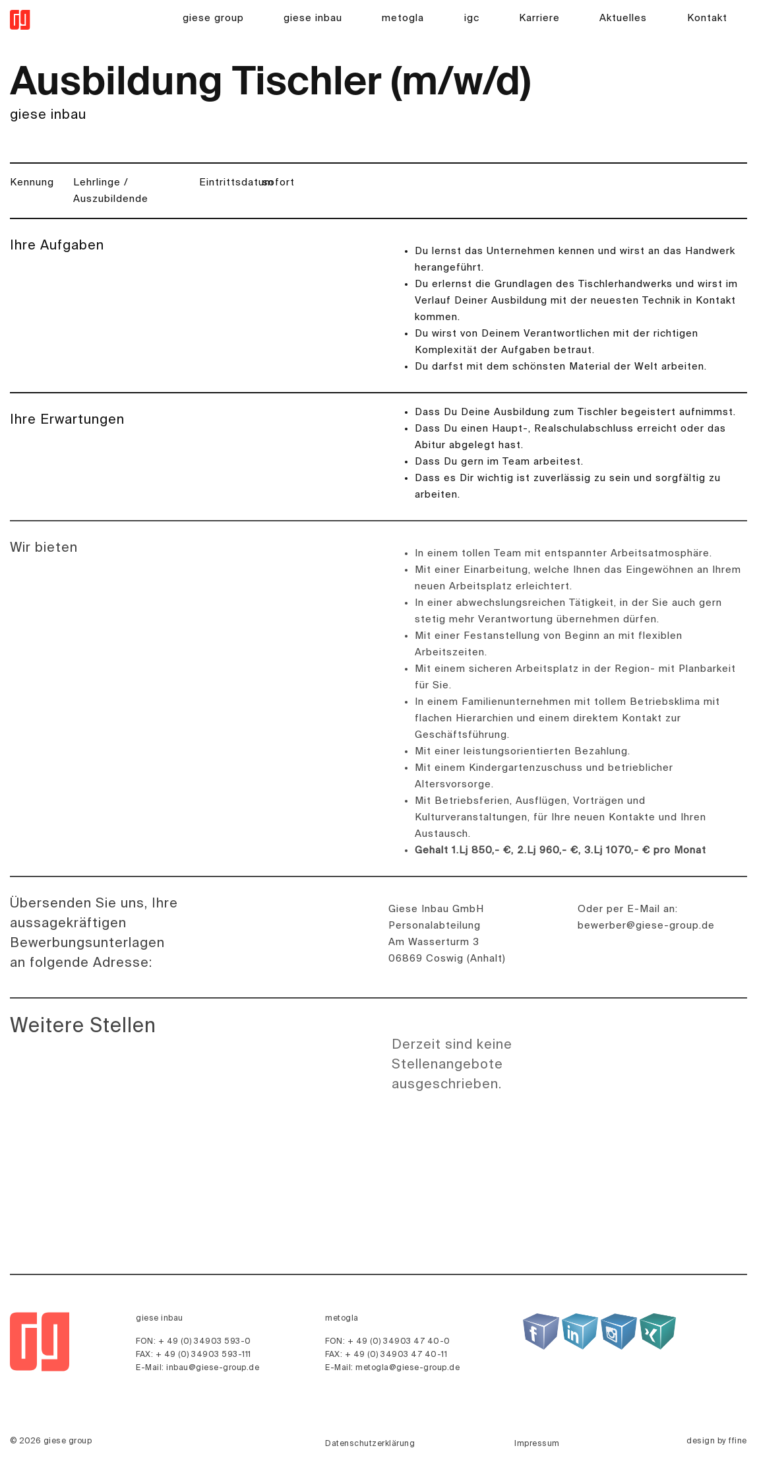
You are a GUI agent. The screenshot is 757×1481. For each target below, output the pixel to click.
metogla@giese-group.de (407, 1368)
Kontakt (707, 18)
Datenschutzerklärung (370, 1444)
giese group (213, 18)
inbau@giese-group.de (212, 1368)
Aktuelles (623, 18)
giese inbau (313, 18)
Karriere (539, 18)
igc (471, 18)
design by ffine (716, 1441)
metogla (403, 18)
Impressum (537, 1444)
